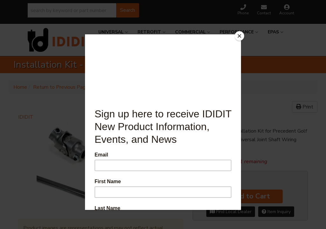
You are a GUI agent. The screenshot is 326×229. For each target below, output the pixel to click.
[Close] (239, 36)
